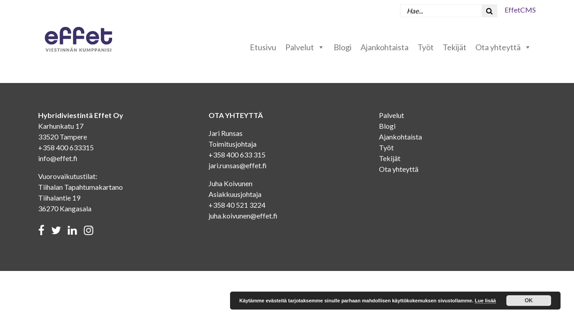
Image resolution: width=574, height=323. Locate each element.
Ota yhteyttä (503, 47)
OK (529, 300)
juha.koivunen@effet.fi (243, 215)
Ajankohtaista (385, 47)
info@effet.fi (58, 158)
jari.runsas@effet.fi (238, 165)
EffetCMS (520, 9)
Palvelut (305, 47)
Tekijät (454, 47)
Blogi (343, 47)
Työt (425, 47)
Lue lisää (485, 300)
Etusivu (263, 47)
